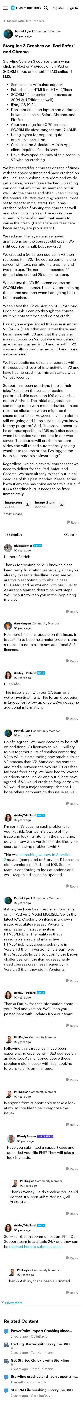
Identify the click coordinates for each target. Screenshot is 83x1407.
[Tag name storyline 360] (13, 514)
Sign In (72, 8)
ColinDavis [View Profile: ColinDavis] (39, 1336)
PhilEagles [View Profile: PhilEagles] (21, 1037)
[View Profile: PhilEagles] (8, 1039)
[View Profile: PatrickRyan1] (8, 34)
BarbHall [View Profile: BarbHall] (41, 1382)
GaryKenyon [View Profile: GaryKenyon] (22, 623)
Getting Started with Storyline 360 (40, 1344)
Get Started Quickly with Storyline (40, 1360)
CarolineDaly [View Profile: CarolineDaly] (40, 1395)
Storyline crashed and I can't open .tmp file (44, 1376)
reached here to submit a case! (35, 1246)
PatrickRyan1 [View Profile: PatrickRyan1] (24, 31)
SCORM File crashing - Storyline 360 (42, 1390)
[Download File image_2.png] (61, 504)
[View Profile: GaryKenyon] (8, 626)
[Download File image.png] (27, 504)
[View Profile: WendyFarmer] (11, 1139)
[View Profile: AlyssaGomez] (8, 548)
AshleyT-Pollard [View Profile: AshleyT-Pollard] (25, 673)
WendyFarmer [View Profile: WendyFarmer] (26, 1136)
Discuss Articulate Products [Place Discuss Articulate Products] (23, 20)
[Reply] (73, 522)
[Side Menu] (5, 8)
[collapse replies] (41, 543)
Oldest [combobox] (71, 535)
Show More (11, 1303)
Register (58, 8)
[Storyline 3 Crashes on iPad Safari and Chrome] (22, 550)
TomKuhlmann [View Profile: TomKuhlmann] (42, 1352)
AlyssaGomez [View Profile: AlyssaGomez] (23, 545)
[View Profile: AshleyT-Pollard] (8, 675)
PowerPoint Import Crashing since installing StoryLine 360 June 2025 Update (40, 1330)
